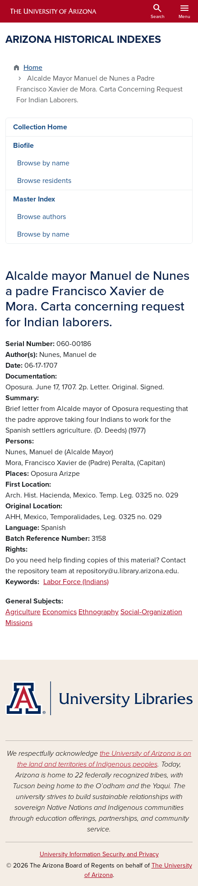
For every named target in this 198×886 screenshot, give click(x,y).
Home (32, 67)
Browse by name (43, 163)
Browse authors (41, 216)
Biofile (23, 145)
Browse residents (44, 180)
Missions (18, 622)
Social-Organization (151, 612)
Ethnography (98, 612)
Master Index (34, 199)
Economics (59, 612)
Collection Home (40, 127)
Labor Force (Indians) (76, 581)
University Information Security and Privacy (99, 854)
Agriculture (23, 612)
